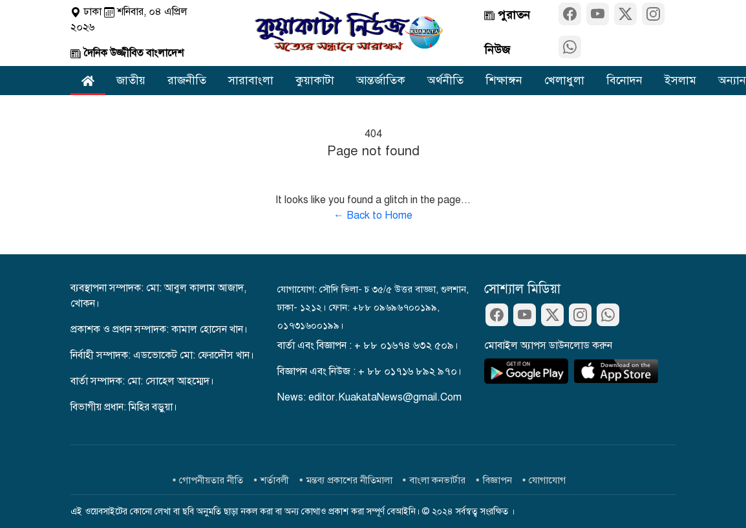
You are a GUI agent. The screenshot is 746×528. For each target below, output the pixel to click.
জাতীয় (130, 80)
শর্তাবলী (275, 480)
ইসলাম (680, 80)
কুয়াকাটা (314, 80)
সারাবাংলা (250, 80)
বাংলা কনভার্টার (437, 480)
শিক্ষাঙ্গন (503, 80)
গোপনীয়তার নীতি (211, 480)
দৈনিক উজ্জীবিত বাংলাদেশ (127, 53)
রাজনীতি (186, 80)
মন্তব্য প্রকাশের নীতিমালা (349, 480)
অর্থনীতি (445, 80)
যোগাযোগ (547, 480)
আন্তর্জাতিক (380, 80)
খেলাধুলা (564, 80)
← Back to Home (373, 215)
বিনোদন (624, 80)
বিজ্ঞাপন (497, 480)
